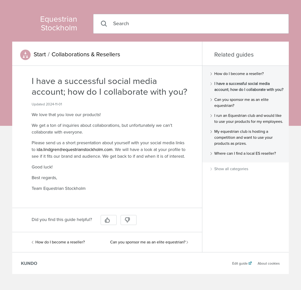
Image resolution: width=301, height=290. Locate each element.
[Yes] (109, 220)
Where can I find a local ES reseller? (243, 153)
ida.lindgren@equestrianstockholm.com (75, 149)
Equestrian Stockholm (58, 23)
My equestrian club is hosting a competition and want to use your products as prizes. (241, 137)
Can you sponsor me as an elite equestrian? (149, 242)
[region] (107, 140)
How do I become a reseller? (58, 242)
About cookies (269, 263)
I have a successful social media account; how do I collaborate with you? (246, 86)
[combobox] (191, 23)
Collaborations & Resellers (86, 54)
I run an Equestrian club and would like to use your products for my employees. (246, 118)
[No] (129, 220)
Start (40, 54)
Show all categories (229, 168)
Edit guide (240, 263)
